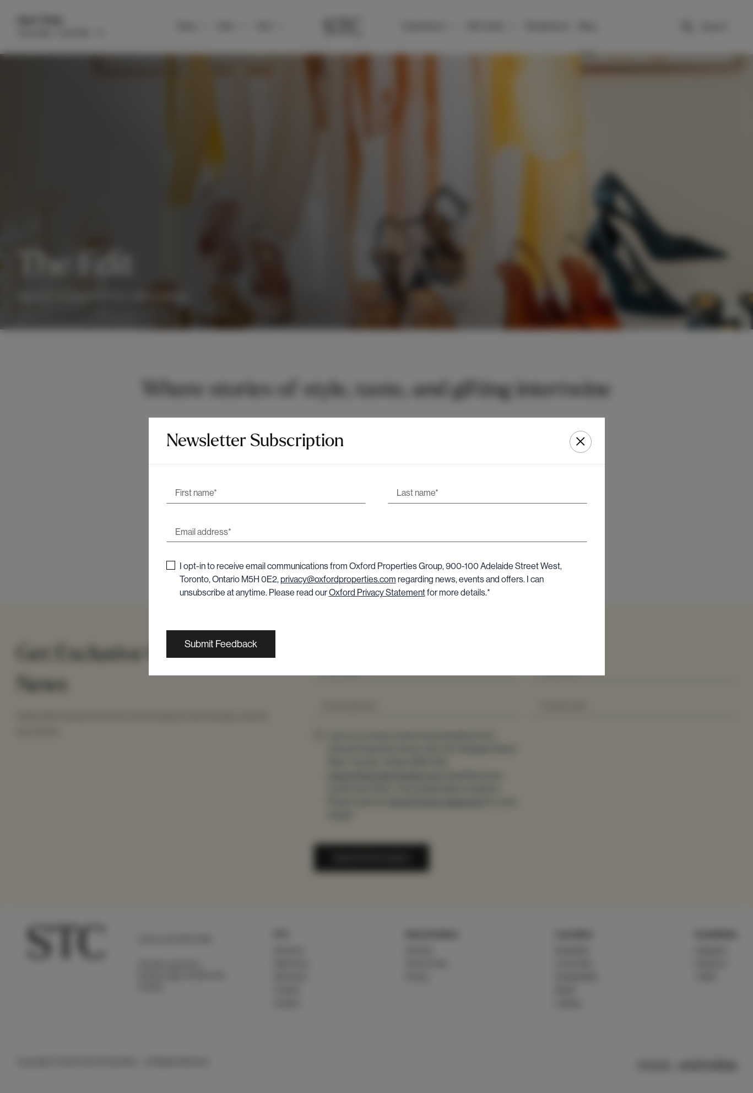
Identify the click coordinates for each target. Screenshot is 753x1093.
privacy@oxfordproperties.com (338, 579)
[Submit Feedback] (220, 644)
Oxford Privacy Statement (377, 592)
